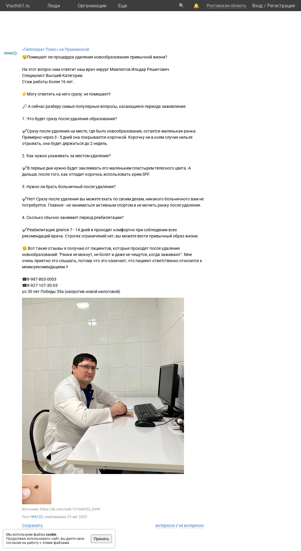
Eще (122, 6)
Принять (101, 539)
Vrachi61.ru (18, 6)
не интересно (191, 525)
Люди (53, 6)
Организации (92, 6)
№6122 (37, 517)
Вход (257, 6)
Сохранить (32, 525)
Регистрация (281, 6)
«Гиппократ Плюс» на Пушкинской (55, 49)
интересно (165, 525)
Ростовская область (226, 5)
